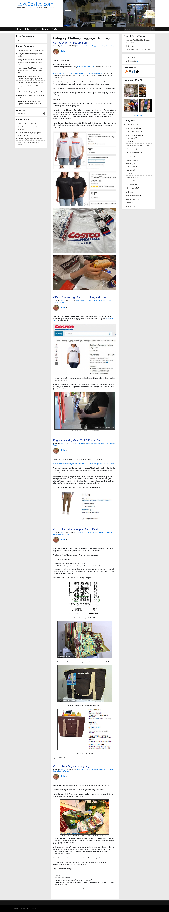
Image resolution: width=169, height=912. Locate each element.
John (62, 46)
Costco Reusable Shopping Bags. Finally (76, 529)
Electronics (131, 149)
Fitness (129, 174)
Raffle (128, 192)
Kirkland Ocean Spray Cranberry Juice (138, 49)
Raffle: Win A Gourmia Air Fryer (34, 82)
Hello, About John (31, 29)
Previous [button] (68, 13)
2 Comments (80, 46)
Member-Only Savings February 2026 (30, 139)
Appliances (131, 138)
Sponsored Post (131, 199)
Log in (20, 40)
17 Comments (79, 532)
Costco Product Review (61, 534)
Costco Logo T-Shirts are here (34, 50)
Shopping (130, 184)
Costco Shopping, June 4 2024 (34, 92)
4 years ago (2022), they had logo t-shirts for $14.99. (77, 73)
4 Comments (80, 300)
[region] (109, 13)
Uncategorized (130, 206)
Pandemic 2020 (131, 160)
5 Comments (80, 769)
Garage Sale (131, 177)
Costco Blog (110, 46)
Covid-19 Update (132, 61)
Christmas (130, 166)
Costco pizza (130, 46)
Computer (130, 170)
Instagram (138, 115)
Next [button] (149, 13)
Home (19, 29)
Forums (45, 29)
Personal (129, 164)
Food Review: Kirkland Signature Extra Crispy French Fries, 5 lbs (30, 62)
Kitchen (129, 181)
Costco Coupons (131, 57)
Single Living (131, 188)
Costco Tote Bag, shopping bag (71, 766)
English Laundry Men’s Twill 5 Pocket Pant (77, 440)
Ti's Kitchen (129, 203)
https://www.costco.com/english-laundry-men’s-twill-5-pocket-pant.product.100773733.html (84, 464)
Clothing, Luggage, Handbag (95, 46)
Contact (55, 29)
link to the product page (85, 67)
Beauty (129, 142)
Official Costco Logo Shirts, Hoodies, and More (79, 297)
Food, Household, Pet (134, 152)
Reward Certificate (132, 196)
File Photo (129, 156)
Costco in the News (132, 131)
